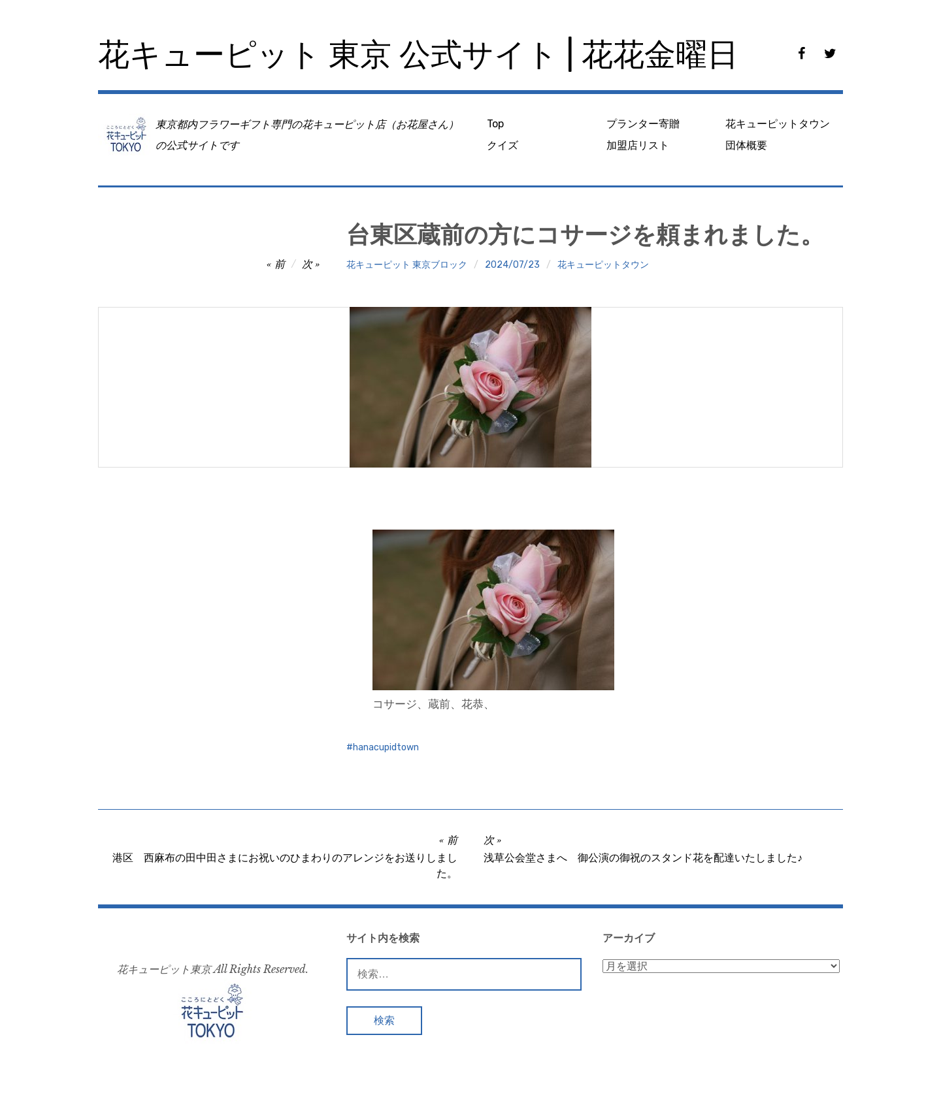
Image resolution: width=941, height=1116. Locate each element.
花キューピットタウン (777, 124)
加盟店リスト (637, 145)
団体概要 (746, 145)
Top (495, 124)
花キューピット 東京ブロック (406, 264)
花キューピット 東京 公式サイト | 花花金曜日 (418, 54)
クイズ (502, 145)
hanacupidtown (386, 747)
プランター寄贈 (643, 124)
